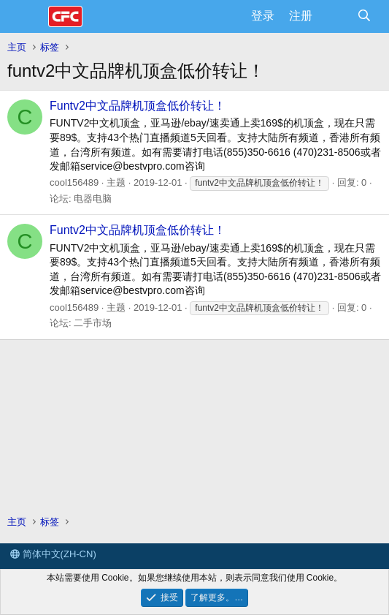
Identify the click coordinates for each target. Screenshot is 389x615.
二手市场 (93, 322)
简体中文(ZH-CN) (53, 553)
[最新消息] (335, 16)
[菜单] (27, 16)
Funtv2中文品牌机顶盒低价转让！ (138, 105)
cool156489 (74, 182)
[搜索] (364, 16)
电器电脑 (93, 198)
